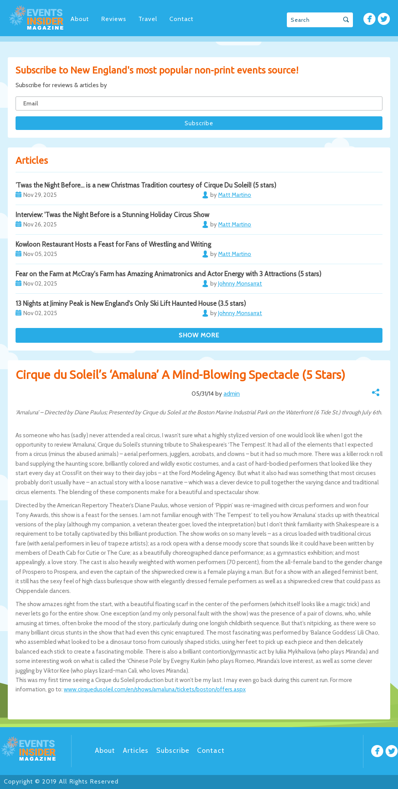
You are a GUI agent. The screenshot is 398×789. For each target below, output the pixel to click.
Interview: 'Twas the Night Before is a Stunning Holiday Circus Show (112, 215)
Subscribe (172, 750)
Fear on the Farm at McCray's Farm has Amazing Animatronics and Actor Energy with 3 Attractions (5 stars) (168, 274)
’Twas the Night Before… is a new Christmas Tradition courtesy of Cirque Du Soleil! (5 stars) (146, 185)
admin (231, 393)
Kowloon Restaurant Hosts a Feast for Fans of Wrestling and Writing (113, 244)
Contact (181, 19)
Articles (135, 750)
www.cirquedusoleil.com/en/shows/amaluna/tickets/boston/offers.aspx (155, 689)
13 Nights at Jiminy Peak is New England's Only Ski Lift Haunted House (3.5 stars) (131, 303)
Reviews (113, 19)
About (79, 19)
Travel (147, 19)
